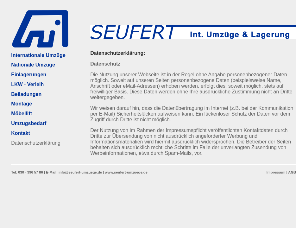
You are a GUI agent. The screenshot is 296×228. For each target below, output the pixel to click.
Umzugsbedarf (28, 123)
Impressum (277, 172)
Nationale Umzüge (33, 64)
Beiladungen (26, 94)
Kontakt (20, 133)
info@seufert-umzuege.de (80, 172)
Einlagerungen (28, 74)
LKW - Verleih (27, 84)
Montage (21, 103)
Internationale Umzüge (38, 55)
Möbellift (21, 113)
